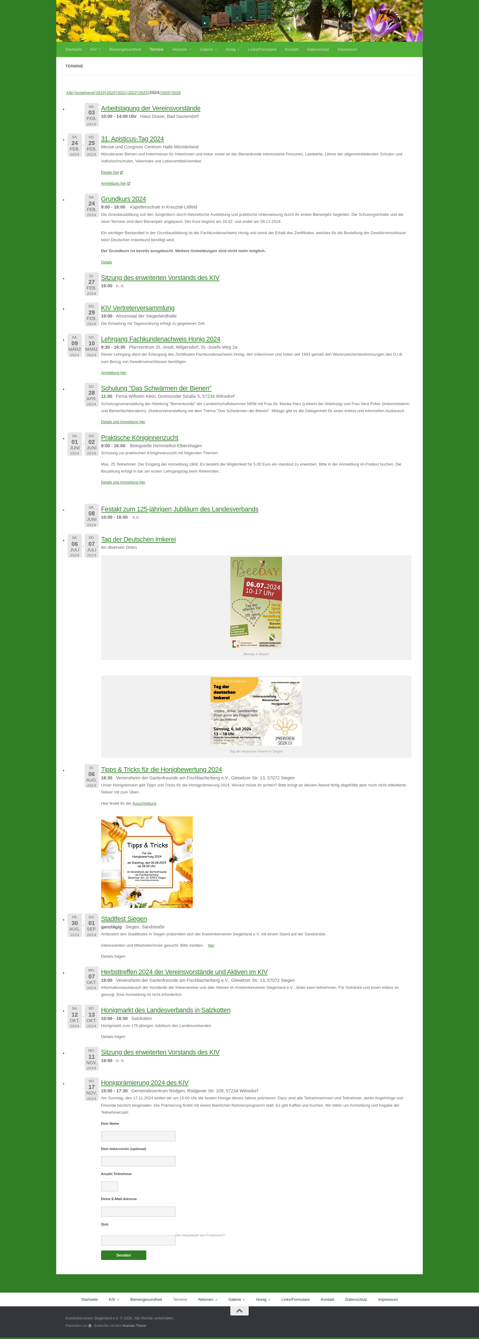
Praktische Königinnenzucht (147, 437)
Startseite (73, 49)
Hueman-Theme (134, 1327)
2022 (138, 92)
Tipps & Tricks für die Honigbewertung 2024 (173, 769)
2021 (127, 92)
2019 (103, 92)
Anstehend (86, 92)
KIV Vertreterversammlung (145, 307)
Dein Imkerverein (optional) (123, 1149)
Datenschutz (318, 49)
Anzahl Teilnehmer (116, 1174)
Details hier (113, 172)
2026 (185, 92)
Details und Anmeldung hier (125, 421)
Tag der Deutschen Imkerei (145, 539)
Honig (230, 49)
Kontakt (291, 49)
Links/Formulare (262, 49)
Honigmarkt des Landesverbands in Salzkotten (178, 1009)
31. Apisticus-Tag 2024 (138, 138)
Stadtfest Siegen (128, 918)
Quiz (105, 1225)
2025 (173, 92)
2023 (150, 92)
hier (211, 945)
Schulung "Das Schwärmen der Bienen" (167, 387)
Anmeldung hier (117, 183)
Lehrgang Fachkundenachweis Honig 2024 (172, 338)
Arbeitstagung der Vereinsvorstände (160, 107)
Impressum (347, 49)
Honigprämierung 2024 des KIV (153, 1082)
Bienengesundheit (125, 49)
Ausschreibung (145, 803)
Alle (70, 92)
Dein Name (110, 1123)
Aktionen (179, 49)
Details (107, 262)
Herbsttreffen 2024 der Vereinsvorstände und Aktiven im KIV (200, 971)
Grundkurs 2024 (128, 198)
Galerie (206, 49)
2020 (115, 92)
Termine (156, 49)
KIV (93, 49)
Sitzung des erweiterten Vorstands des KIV (172, 277)
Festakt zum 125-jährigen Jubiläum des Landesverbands (195, 508)
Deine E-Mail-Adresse (119, 1200)
